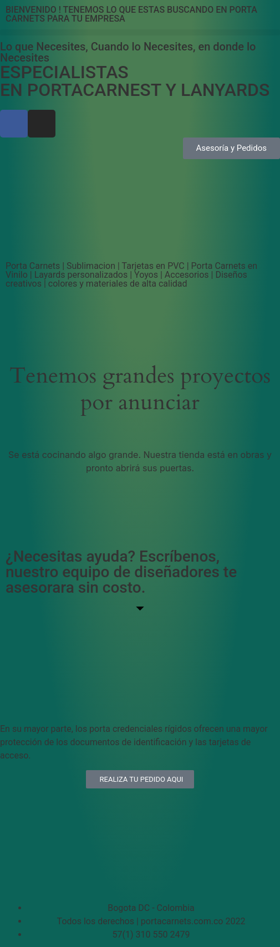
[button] (140, 32)
